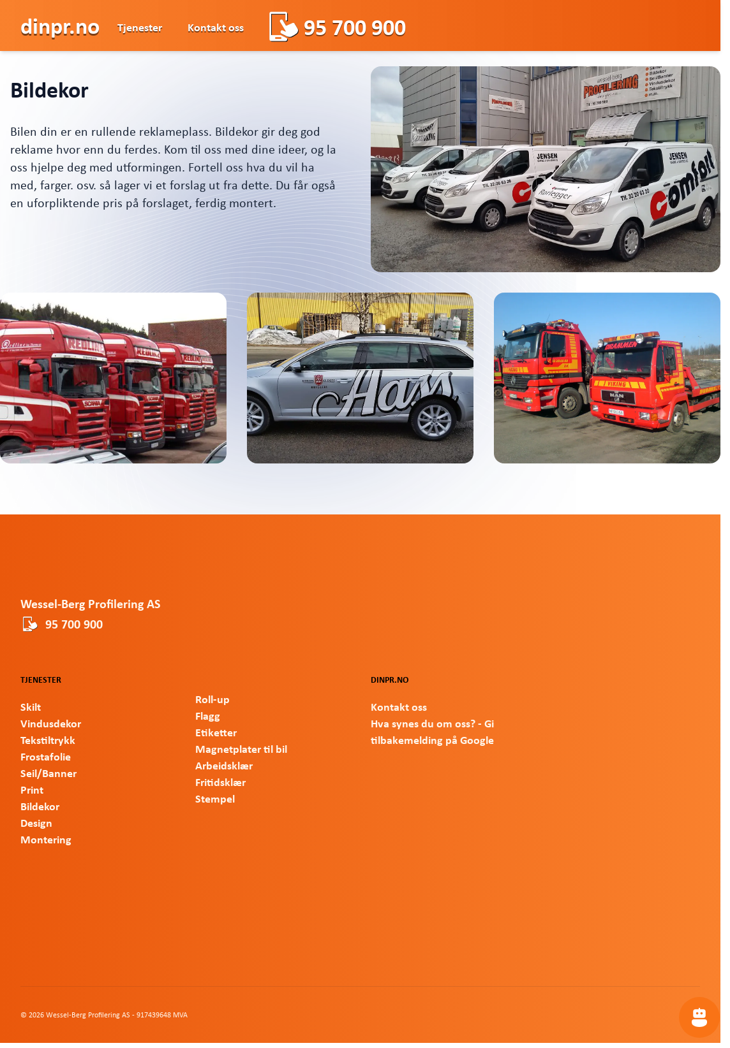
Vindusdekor (50, 723)
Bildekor (39, 805)
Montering (45, 839)
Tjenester (139, 26)
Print (31, 789)
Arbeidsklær (224, 765)
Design (36, 822)
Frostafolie (45, 756)
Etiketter (216, 731)
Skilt (30, 706)
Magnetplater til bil (241, 748)
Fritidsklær (220, 781)
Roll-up (212, 698)
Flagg (207, 715)
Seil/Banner (48, 772)
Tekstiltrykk (47, 739)
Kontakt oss (216, 26)
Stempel (215, 798)
